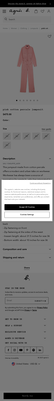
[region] (27, 200)
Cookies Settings (27, 215)
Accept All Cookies (27, 207)
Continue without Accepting (40, 183)
